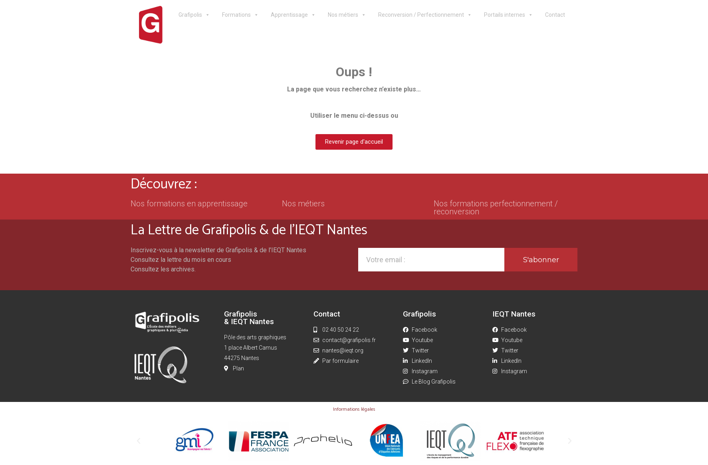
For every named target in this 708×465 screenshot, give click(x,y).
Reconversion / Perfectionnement (425, 15)
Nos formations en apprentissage (189, 203)
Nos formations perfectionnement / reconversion (496, 207)
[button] (139, 441)
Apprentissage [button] (293, 15)
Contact (555, 15)
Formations (240, 15)
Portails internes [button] (508, 15)
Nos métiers (347, 15)
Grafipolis (194, 15)
